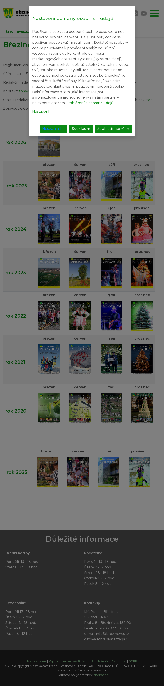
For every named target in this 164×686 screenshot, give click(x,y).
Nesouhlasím (53, 129)
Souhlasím (81, 129)
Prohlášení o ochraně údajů (89, 103)
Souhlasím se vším (113, 129)
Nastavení (40, 111)
